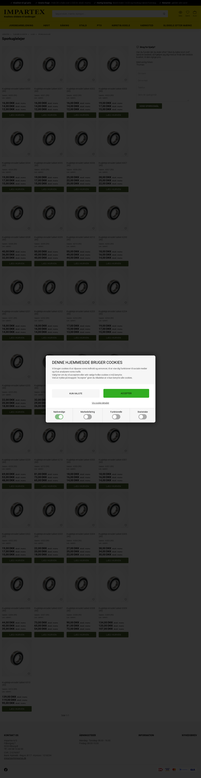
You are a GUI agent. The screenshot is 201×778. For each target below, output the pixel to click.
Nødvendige (59, 415)
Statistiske (143, 415)
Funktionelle (116, 415)
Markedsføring (88, 415)
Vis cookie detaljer (100, 403)
